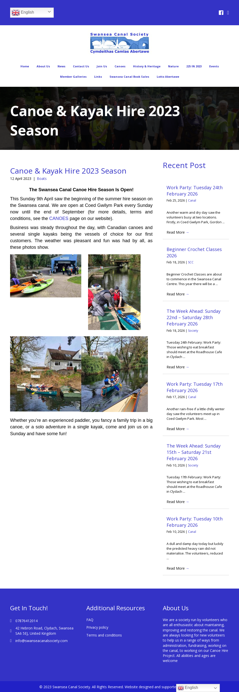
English (23, 13)
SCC (191, 262)
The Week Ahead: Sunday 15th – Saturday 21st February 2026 (194, 452)
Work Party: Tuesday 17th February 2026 (195, 387)
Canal (192, 200)
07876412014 (26, 620)
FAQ (89, 619)
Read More (178, 232)
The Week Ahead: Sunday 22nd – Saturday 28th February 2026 (194, 317)
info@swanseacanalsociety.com (41, 640)
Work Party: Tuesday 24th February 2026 (195, 190)
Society (193, 330)
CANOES (58, 218)
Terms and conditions (104, 635)
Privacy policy (97, 627)
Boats (42, 178)
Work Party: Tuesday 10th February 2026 (195, 522)
